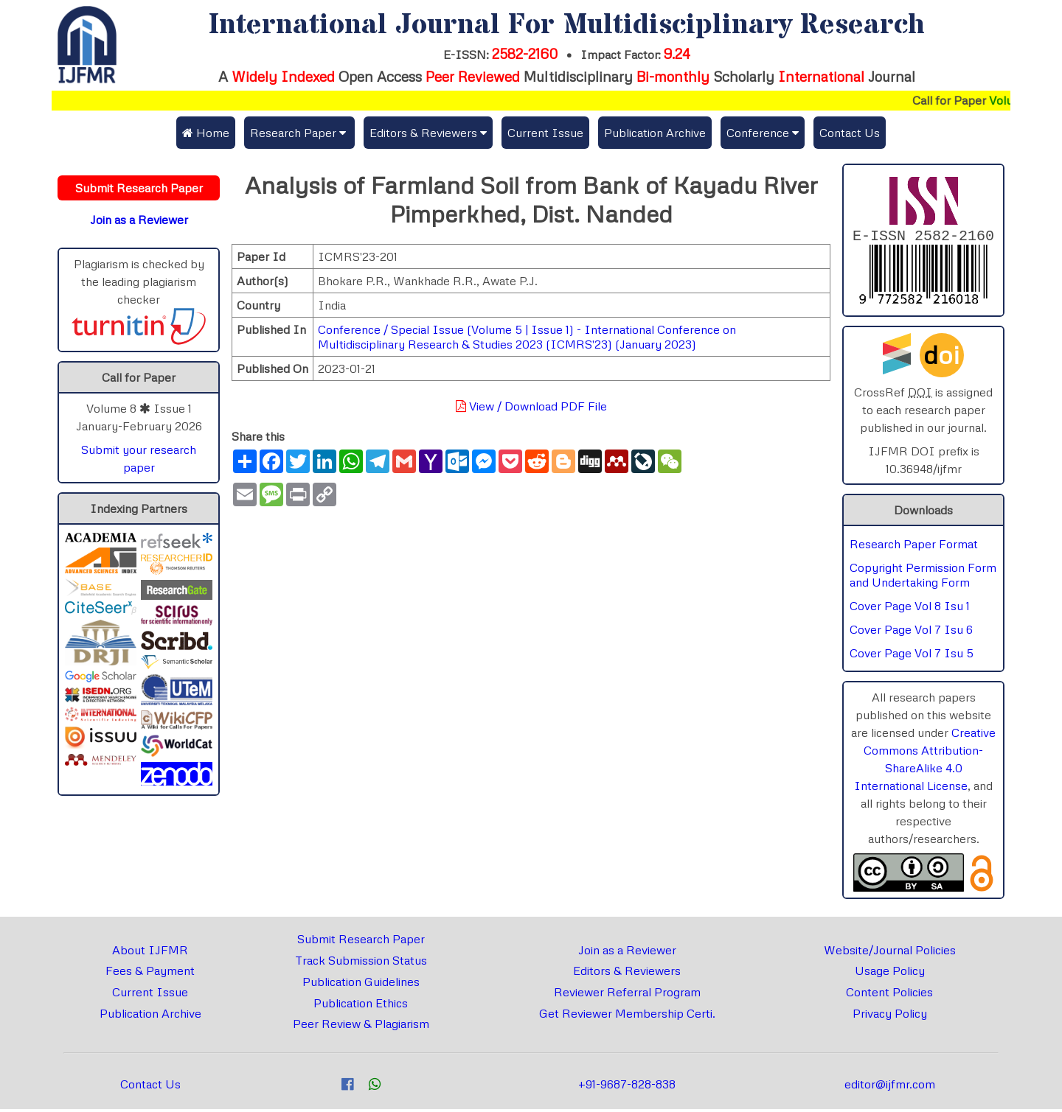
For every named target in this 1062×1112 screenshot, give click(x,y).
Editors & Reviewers (627, 973)
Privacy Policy (890, 1016)
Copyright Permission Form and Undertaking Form (923, 577)
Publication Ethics (360, 1006)
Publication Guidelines (361, 984)
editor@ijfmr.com (889, 1087)
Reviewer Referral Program (627, 994)
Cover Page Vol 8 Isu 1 (910, 608)
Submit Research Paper (361, 941)
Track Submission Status (361, 963)
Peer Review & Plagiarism (361, 1026)
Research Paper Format (914, 546)
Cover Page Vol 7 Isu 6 (911, 632)
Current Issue (545, 132)
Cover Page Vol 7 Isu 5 (912, 655)
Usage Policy (890, 973)
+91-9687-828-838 (627, 1087)
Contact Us (849, 132)
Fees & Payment (150, 973)
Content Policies (889, 994)
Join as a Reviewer (627, 952)
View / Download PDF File (531, 406)
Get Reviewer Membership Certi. (627, 1016)
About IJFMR (150, 952)
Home (205, 132)
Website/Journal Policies (890, 952)
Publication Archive (655, 132)
